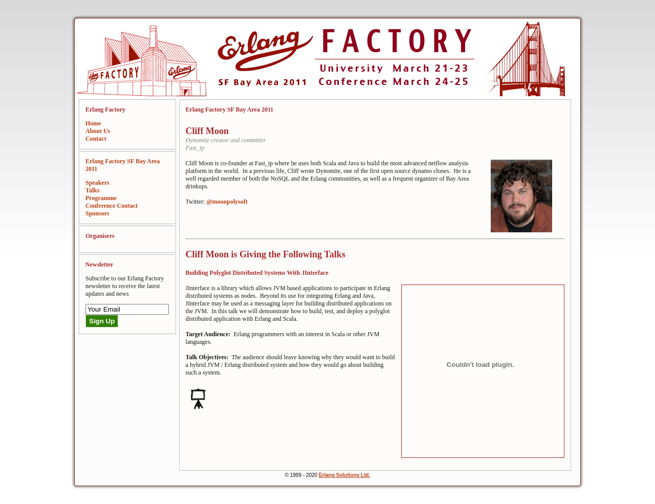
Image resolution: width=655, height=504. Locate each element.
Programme (101, 198)
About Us (97, 131)
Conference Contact (111, 205)
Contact (95, 138)
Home (93, 123)
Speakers (97, 182)
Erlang (327, 475)
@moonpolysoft (227, 201)
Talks (92, 190)
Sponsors (97, 213)
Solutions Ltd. (353, 475)
